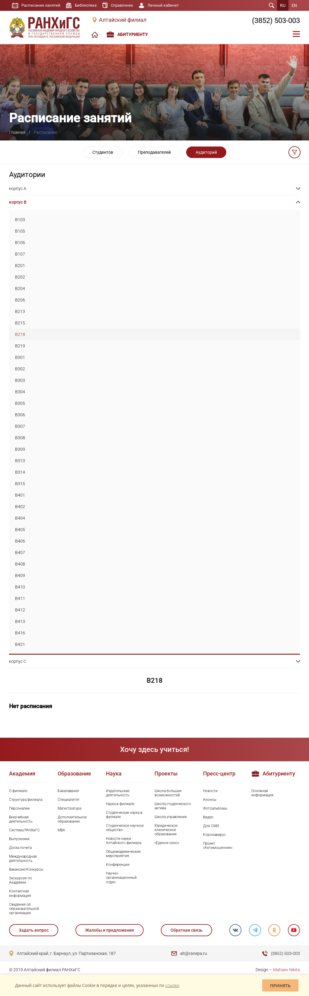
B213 (20, 311)
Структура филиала (25, 800)
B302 (20, 368)
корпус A (17, 188)
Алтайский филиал (122, 20)
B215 (20, 323)
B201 (20, 265)
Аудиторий (206, 152)
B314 (20, 472)
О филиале (18, 791)
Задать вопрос (34, 930)
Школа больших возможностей (168, 793)
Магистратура (69, 808)
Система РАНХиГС (24, 830)
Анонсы (209, 800)
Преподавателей (154, 152)
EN (294, 5)
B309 (20, 449)
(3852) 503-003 (276, 20)
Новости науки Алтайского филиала (123, 840)
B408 (20, 564)
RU (282, 5)
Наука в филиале (120, 804)
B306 (20, 414)
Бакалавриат (68, 791)
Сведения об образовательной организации (24, 908)
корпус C (17, 661)
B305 (20, 403)
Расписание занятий (41, 5)
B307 (20, 426)
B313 (20, 460)
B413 (20, 621)
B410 (20, 587)
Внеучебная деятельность (20, 819)
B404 (20, 518)
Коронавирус (214, 835)
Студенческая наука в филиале (124, 815)
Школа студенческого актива (172, 806)
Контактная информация (20, 893)
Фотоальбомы (215, 808)
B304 (20, 391)
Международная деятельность (23, 858)
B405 (20, 529)
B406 (20, 541)
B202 (20, 277)
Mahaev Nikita (286, 969)
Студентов (102, 152)
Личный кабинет (169, 5)
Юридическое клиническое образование (165, 830)
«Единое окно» (166, 843)
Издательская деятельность (117, 793)
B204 (20, 288)
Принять (280, 985)
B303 (20, 380)
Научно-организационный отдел (121, 877)
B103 (20, 219)
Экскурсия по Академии (20, 880)
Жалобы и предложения (109, 930)
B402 (20, 506)
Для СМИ (211, 826)
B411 (20, 598)
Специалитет (69, 800)
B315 (20, 483)
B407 (20, 552)
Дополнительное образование (72, 819)
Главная (17, 132)
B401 (20, 495)
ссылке (172, 985)
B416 (20, 632)
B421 (20, 644)
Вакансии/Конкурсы (26, 869)
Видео (208, 817)
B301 (20, 357)
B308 (20, 437)
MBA (61, 830)
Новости (210, 791)
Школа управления (170, 817)
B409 (20, 575)
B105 (20, 231)
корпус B (18, 202)
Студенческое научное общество (125, 828)
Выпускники (19, 839)
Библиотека (88, 5)
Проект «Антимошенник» (217, 845)
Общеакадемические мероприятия (123, 853)
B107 (20, 254)
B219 (20, 345)
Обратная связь (186, 930)
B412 (20, 610)
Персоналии (19, 808)
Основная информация (262, 793)
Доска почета (20, 848)
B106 (20, 242)
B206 (20, 300)
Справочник (126, 5)
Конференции (117, 864)
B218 (20, 334)
